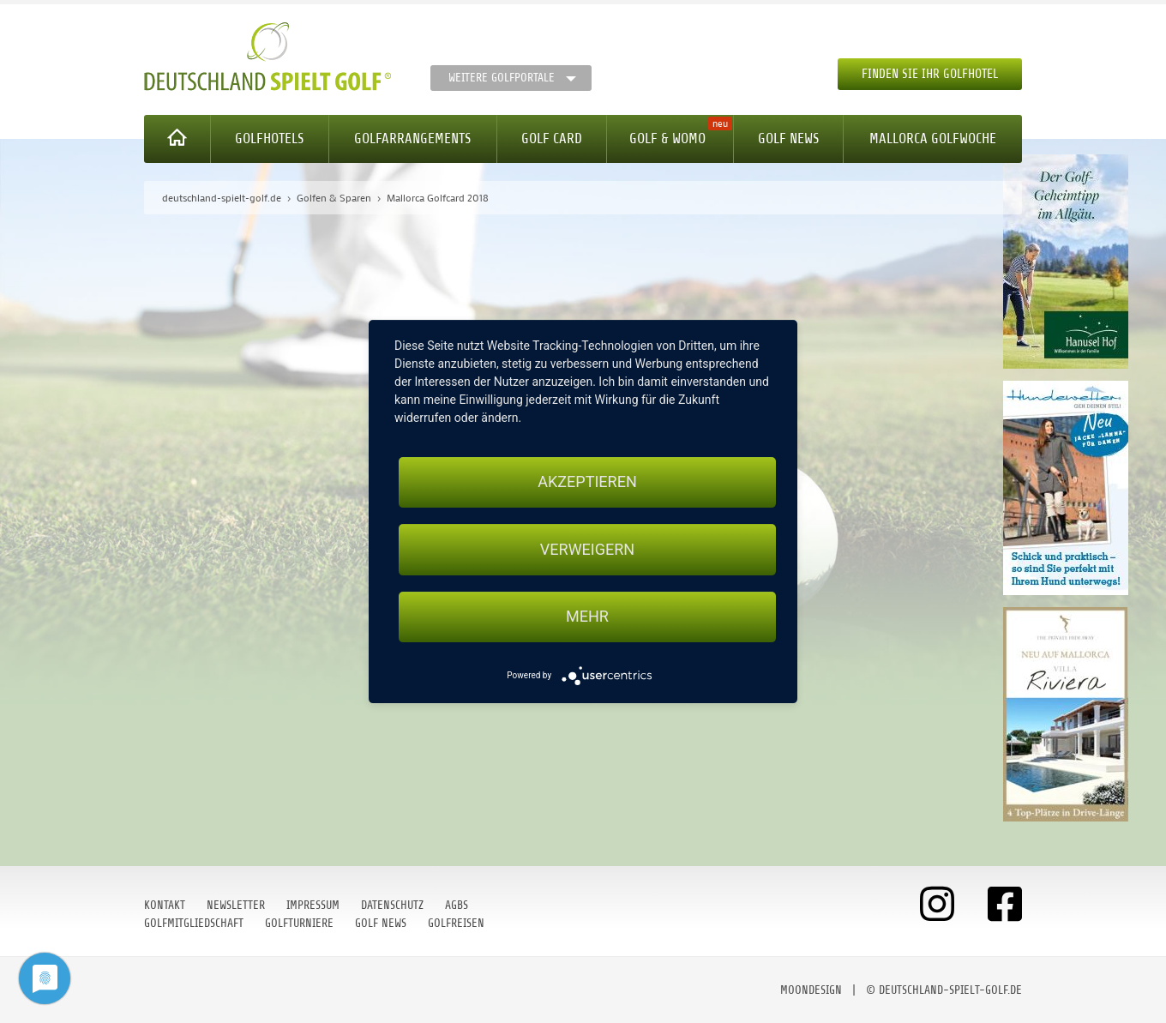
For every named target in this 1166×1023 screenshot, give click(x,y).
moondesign (811, 990)
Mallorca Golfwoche (932, 138)
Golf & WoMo (667, 138)
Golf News (788, 138)
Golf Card (551, 138)
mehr (587, 617)
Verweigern (587, 549)
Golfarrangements (412, 138)
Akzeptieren (587, 481)
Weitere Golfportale (501, 77)
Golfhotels (269, 138)
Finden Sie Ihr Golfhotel (930, 74)
